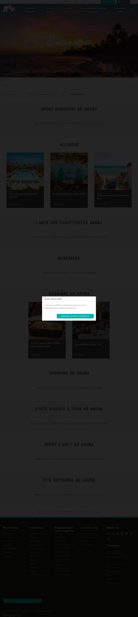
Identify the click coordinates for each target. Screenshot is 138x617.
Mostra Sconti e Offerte (75, 316)
